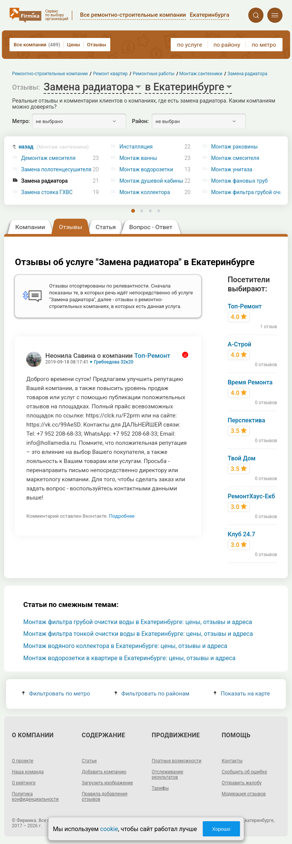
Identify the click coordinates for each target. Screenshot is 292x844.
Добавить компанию (104, 771)
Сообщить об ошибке (244, 771)
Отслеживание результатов (167, 774)
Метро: (21, 121)
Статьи (89, 760)
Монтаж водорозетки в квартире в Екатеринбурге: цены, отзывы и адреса (129, 658)
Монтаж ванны (138, 158)
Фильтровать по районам (151, 693)
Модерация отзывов (244, 794)
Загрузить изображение (107, 783)
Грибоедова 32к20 (113, 362)
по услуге (189, 44)
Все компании (37, 44)
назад (54, 147)
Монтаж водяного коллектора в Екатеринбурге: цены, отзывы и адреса (125, 646)
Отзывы (96, 44)
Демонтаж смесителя (48, 158)
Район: (140, 121)
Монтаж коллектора (144, 192)
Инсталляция (136, 147)
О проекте (22, 760)
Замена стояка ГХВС (47, 192)
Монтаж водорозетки (146, 169)
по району (226, 44)
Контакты (232, 760)
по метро (264, 44)
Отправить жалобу (242, 783)
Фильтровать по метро (56, 693)
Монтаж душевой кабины (151, 181)
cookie (109, 829)
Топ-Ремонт (152, 355)
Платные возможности (177, 760)
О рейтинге (23, 783)
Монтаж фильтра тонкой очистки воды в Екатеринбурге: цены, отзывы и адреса (138, 633)
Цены (73, 44)
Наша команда (28, 771)
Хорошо (221, 829)
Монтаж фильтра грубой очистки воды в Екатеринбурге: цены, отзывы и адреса (137, 622)
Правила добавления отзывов (104, 796)
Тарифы (160, 788)
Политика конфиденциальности (35, 796)
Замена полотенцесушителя (56, 169)
